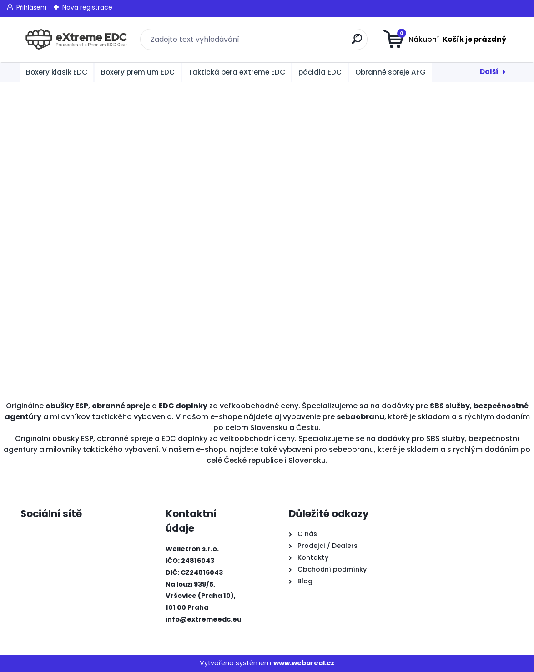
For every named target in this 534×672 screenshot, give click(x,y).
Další (489, 71)
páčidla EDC (320, 72)
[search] (357, 42)
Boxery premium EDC (138, 72)
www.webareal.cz (303, 662)
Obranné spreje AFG (390, 72)
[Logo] (76, 39)
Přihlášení (31, 7)
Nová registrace (87, 7)
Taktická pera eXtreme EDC (236, 72)
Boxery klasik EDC (56, 72)
